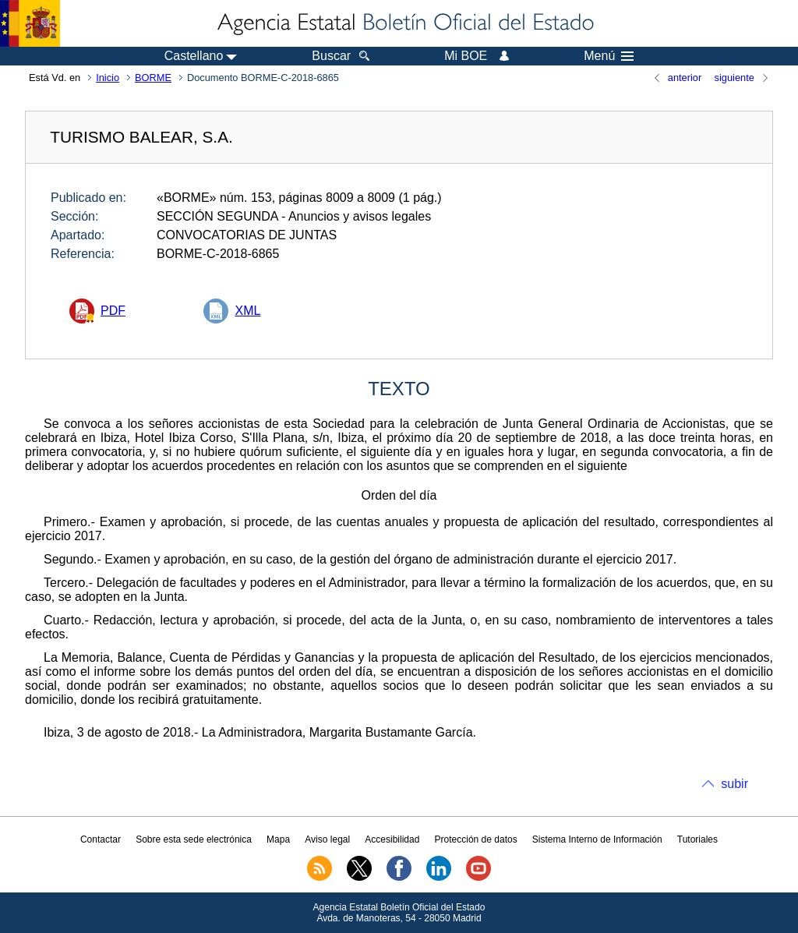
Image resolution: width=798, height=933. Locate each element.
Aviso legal (327, 839)
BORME (153, 77)
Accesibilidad (392, 839)
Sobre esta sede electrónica (194, 839)
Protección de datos (476, 839)
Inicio (107, 77)
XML (247, 310)
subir (734, 783)
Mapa (278, 839)
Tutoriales (697, 839)
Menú (609, 56)
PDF (113, 310)
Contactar (100, 839)
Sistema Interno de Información (597, 839)
